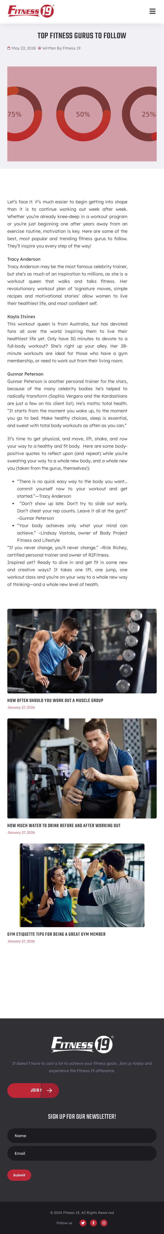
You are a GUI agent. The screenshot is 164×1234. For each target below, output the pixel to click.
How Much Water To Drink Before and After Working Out (64, 826)
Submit (19, 1175)
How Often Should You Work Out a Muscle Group (55, 700)
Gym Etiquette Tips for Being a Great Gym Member (56, 934)
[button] (152, 11)
